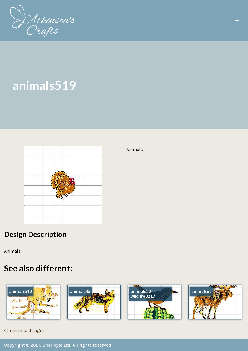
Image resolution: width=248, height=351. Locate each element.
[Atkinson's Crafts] (45, 20)
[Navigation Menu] (237, 20)
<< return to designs (24, 330)
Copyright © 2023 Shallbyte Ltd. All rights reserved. (58, 345)
